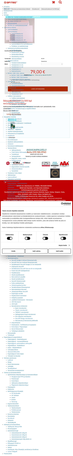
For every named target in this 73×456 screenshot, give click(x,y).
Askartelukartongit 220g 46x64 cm (21, 439)
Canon (13, 397)
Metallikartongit (12, 441)
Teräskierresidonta (13, 61)
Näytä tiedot (63, 245)
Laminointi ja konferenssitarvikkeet (18, 48)
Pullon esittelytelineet (17, 283)
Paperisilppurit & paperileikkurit (13, 337)
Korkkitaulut (11, 135)
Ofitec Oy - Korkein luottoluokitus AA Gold (20, 17)
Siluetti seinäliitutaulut (14, 200)
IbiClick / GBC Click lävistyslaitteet (21, 75)
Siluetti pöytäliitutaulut (17, 275)
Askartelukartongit (13, 431)
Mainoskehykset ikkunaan (19, 289)
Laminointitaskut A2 (17, 33)
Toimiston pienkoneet (10, 358)
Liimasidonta (11, 81)
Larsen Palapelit (12, 451)
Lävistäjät (10, 366)
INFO (5, 13)
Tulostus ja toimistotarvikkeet (12, 372)
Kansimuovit (15, 110)
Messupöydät (11, 333)
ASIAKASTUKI (8, 11)
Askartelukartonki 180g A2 (19, 437)
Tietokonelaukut (16, 408)
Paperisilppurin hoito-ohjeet (16, 354)
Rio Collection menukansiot (23, 316)
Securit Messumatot (17, 329)
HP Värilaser (15, 395)
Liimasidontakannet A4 (18, 85)
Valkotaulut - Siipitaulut (14, 129)
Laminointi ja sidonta (10, 27)
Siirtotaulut (11, 125)
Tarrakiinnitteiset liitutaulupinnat (20, 287)
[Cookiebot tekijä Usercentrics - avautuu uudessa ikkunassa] (62, 203)
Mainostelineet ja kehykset (11, 181)
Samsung (14, 401)
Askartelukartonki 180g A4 (19, 435)
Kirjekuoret (11, 389)
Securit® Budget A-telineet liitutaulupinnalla (24, 260)
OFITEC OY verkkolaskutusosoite (17, 25)
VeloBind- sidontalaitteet (18, 104)
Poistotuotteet (8, 453)
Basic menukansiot (20, 308)
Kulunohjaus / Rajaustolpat (19, 327)
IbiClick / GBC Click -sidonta (16, 73)
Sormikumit (11, 418)
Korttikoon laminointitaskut (19, 42)
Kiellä (13, 251)
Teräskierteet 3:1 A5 (17, 67)
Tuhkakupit (11, 335)
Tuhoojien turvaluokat (14, 356)
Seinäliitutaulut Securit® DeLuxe (17, 196)
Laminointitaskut (12, 31)
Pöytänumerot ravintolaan (18, 295)
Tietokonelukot (15, 412)
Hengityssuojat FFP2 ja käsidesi (20, 376)
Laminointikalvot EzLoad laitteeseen (22, 44)
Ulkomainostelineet (13, 189)
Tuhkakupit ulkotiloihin (17, 331)
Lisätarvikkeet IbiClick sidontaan (20, 79)
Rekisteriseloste (12, 23)
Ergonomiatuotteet (13, 404)
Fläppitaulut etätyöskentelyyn (19, 385)
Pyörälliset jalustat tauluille (15, 127)
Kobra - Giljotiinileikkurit (14, 347)
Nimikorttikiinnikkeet (17, 54)
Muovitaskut (11, 416)
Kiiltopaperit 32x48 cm (14, 443)
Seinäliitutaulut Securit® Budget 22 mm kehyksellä (26, 264)
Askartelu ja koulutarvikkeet (12, 424)
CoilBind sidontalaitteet (18, 98)
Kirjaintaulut (11, 194)
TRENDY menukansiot (22, 312)
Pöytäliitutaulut (15, 273)
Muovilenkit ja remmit (17, 56)
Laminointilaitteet (12, 29)
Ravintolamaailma (13, 258)
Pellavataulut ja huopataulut (16, 133)
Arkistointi (10, 420)
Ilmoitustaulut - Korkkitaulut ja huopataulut (23, 325)
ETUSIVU (7, 6)
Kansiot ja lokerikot (13, 414)
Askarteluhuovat (12, 445)
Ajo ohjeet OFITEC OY (14, 21)
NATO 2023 (7, 9)
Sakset (10, 447)
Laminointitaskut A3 (17, 36)
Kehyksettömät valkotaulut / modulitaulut (19, 123)
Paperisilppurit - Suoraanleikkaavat (18, 341)
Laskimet (10, 360)
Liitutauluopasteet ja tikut (18, 285)
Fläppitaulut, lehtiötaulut (15, 121)
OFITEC (6, 15)
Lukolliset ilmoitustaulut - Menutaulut (22, 300)
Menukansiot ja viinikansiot (19, 306)
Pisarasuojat (11, 137)
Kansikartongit (15, 112)
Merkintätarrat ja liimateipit (15, 391)
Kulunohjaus (15, 381)
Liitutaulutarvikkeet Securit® (19, 291)
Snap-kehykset (15, 322)
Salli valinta (36, 251)
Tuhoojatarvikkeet (13, 349)
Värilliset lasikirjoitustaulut (15, 131)
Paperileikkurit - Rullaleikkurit (16, 345)
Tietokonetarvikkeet (13, 406)
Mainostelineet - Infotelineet (16, 256)
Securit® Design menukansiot (24, 318)
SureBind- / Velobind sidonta (16, 102)
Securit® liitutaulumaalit (18, 281)
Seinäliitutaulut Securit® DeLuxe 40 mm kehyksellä (26, 268)
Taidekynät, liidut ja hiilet (15, 426)
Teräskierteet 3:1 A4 (17, 65)
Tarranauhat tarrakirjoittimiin (16, 370)
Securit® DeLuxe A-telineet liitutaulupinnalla (24, 262)
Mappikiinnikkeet (16, 115)
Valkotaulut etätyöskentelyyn (19, 383)
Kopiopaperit (11, 387)
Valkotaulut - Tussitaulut (15, 119)
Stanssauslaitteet (16, 58)
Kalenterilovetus (16, 71)
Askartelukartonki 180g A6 (19, 433)
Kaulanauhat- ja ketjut (17, 52)
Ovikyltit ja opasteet (17, 297)
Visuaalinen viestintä (10, 117)
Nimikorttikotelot (16, 50)
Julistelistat (11, 187)
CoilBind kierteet (16, 100)
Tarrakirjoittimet (12, 368)
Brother (13, 399)
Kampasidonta (12, 88)
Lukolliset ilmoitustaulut (14, 185)
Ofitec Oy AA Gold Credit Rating (17, 19)
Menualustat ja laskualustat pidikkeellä (26, 320)
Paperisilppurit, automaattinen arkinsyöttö (20, 343)
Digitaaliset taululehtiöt (14, 179)
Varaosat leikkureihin (14, 352)
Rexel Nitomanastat (13, 364)
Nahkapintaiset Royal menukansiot (25, 314)
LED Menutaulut (16, 302)
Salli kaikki (59, 251)
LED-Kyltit (14, 304)
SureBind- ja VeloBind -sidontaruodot (22, 106)
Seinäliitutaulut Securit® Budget (17, 191)
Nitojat (9, 362)
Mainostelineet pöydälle (18, 277)
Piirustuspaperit (12, 428)
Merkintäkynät (12, 422)
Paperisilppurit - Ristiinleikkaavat (17, 339)
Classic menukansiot (21, 310)
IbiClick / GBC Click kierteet (19, 77)
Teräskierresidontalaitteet (18, 63)
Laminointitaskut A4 (17, 38)
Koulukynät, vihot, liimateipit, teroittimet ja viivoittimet (23, 449)
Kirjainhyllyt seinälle (17, 293)
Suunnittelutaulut (12, 140)
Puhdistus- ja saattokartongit (19, 46)
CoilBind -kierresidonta (14, 96)
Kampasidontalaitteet (17, 90)
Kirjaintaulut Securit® (17, 266)
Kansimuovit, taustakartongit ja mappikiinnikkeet (22, 108)
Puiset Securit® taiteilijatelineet (17, 198)
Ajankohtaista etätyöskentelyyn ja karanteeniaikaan (23, 374)
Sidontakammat (16, 92)
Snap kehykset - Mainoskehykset (17, 183)
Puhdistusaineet (16, 410)
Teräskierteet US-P (17, 94)
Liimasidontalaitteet (17, 83)
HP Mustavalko (15, 393)
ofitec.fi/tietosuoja (47, 227)
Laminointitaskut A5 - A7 (18, 40)
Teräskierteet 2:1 (16, 69)
